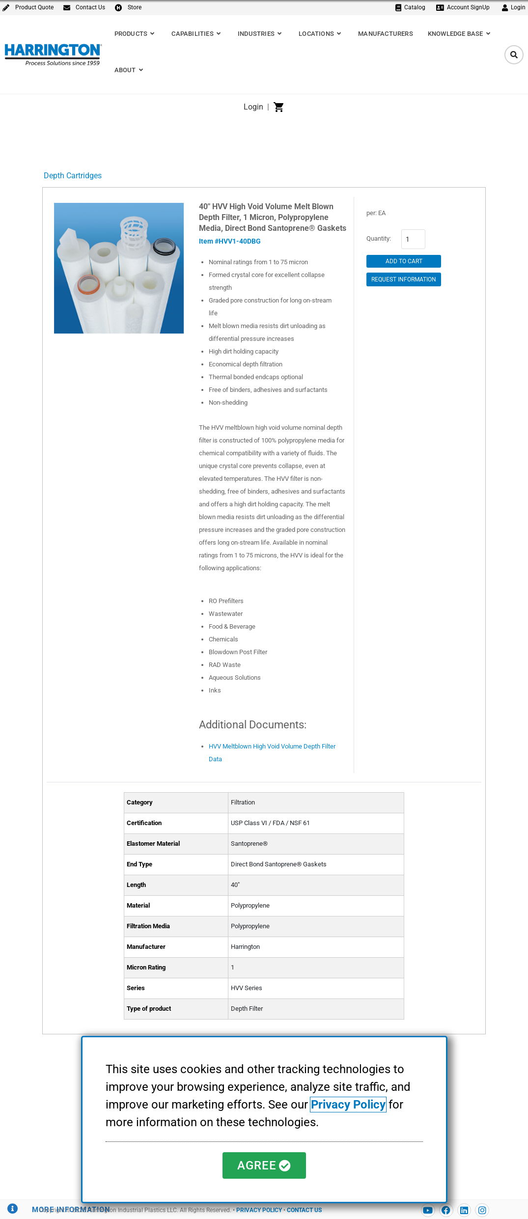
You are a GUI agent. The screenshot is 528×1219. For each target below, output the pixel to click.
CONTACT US (304, 1210)
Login (253, 106)
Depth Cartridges (73, 175)
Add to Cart (404, 261)
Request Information (403, 279)
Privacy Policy (348, 1104)
